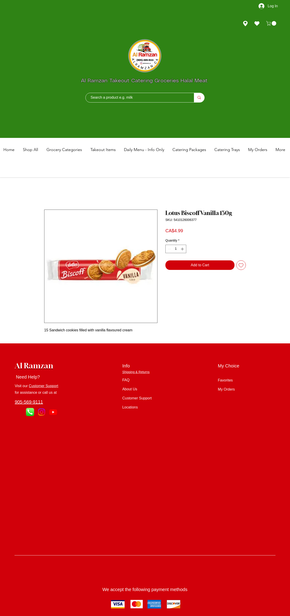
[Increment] (183, 249)
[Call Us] (30, 412)
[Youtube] (53, 412)
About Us (129, 389)
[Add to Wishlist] (241, 265)
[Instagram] (41, 412)
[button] (271, 23)
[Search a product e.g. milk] (138, 97)
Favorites (225, 380)
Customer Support (43, 386)
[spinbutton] (176, 249)
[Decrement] (169, 249)
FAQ (126, 380)
